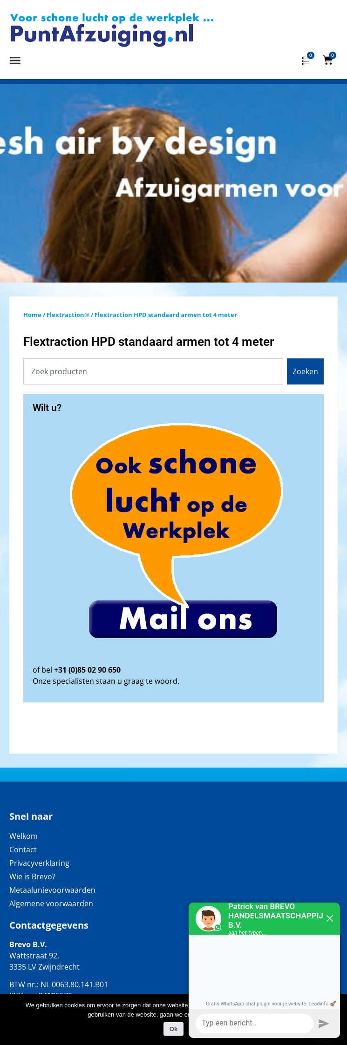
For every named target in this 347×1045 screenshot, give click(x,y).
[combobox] (153, 371)
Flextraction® (68, 314)
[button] (15, 60)
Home (32, 314)
